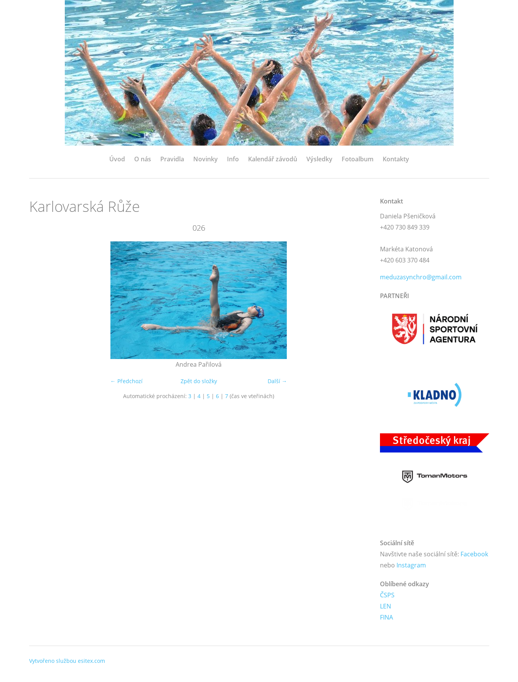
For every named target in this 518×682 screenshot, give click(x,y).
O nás (142, 159)
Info (233, 159)
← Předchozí (126, 381)
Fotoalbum (357, 159)
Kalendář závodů (272, 159)
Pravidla (172, 159)
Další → (277, 381)
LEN (385, 606)
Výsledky (319, 159)
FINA (386, 617)
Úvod (117, 159)
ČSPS (387, 595)
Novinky (205, 159)
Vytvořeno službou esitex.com (67, 660)
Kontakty (396, 159)
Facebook (474, 554)
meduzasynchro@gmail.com (421, 277)
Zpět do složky (199, 381)
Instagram (411, 565)
